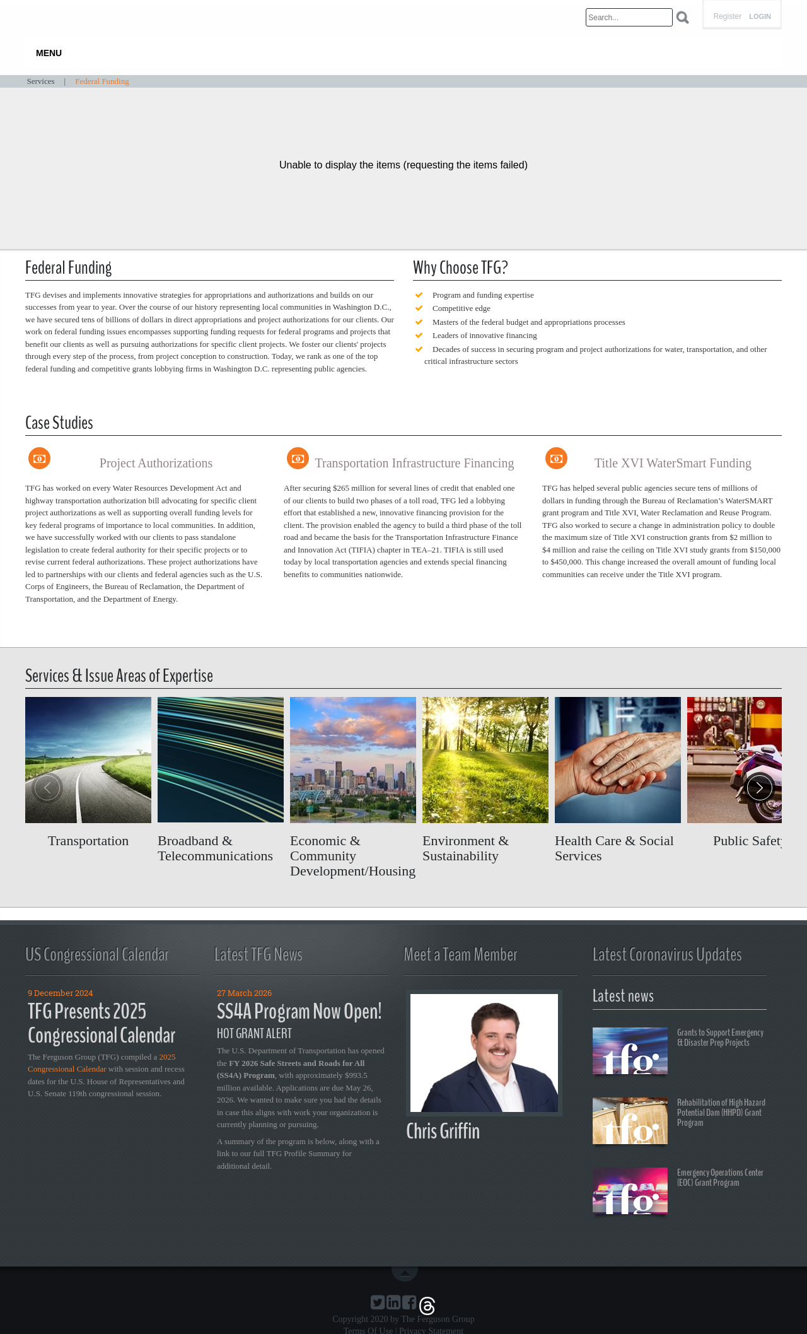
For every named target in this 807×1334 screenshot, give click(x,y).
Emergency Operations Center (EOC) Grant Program (678, 1193)
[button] (759, 788)
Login (760, 16)
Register (727, 16)
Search (682, 17)
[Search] (629, 17)
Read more (88, 772)
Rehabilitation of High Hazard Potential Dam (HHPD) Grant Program (679, 1123)
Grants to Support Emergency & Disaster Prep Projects (678, 1053)
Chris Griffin (443, 1131)
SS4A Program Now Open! (299, 1011)
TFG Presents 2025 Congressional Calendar (101, 1024)
